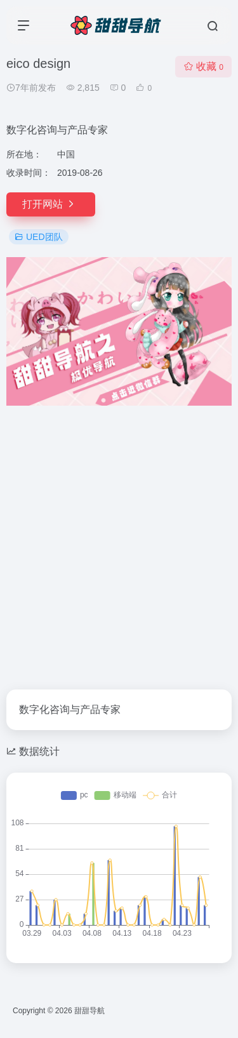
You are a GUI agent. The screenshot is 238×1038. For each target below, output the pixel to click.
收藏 (203, 66)
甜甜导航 (89, 1010)
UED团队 (39, 237)
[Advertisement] (119, 540)
